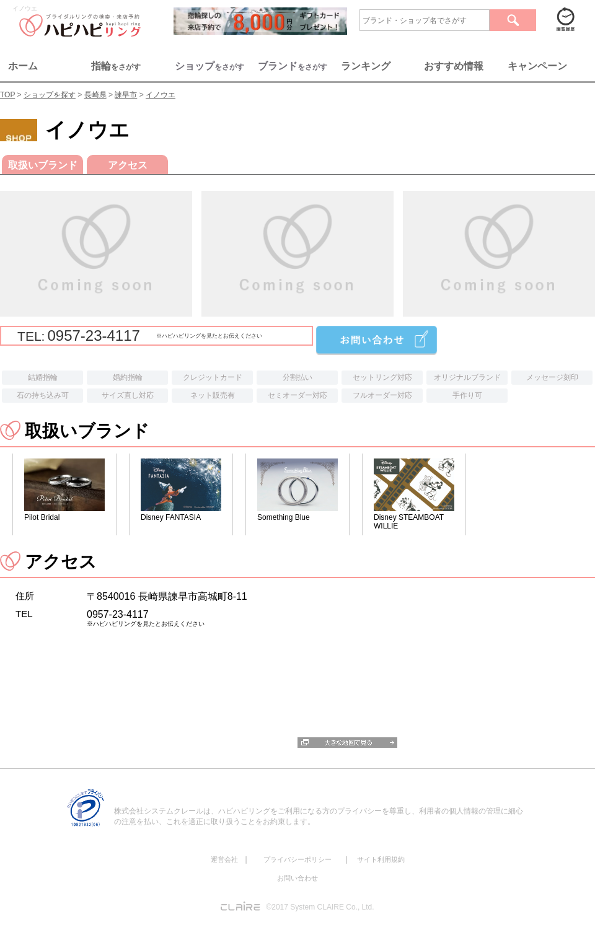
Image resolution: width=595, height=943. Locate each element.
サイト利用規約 (381, 859)
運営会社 (224, 859)
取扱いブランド (42, 165)
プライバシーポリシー (297, 859)
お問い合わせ (297, 878)
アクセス (128, 165)
